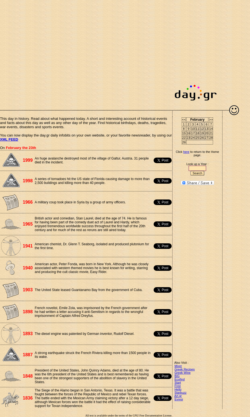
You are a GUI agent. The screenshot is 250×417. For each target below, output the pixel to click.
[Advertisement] (52, 52)
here (186, 151)
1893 (28, 333)
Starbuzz (180, 392)
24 (192, 137)
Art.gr (178, 396)
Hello (177, 389)
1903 (28, 289)
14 (211, 128)
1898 (28, 311)
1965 (28, 224)
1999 (28, 160)
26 (202, 137)
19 (202, 133)
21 (211, 133)
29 (184, 142)
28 (211, 137)
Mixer (178, 366)
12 (202, 128)
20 (206, 133)
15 (184, 133)
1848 (28, 376)
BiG (176, 376)
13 (206, 128)
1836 (28, 398)
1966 (28, 202)
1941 (28, 246)
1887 (28, 354)
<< (184, 119)
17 (192, 133)
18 (197, 133)
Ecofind (179, 379)
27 (206, 137)
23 (188, 137)
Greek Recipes (184, 369)
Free (177, 386)
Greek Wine (182, 372)
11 (197, 128)
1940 (28, 268)
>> (211, 119)
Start (177, 382)
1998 (28, 180)
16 (188, 133)
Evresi (178, 399)
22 (184, 137)
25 (197, 137)
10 (192, 128)
